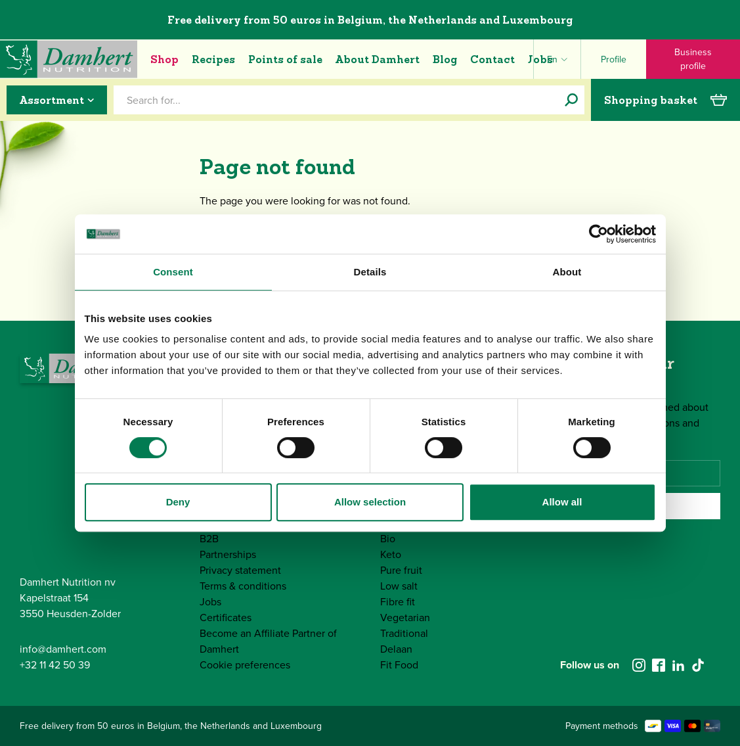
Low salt (399, 586)
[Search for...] (571, 99)
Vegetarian (405, 617)
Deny (178, 501)
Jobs (540, 59)
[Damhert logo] (68, 59)
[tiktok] (698, 665)
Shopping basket (665, 100)
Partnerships (228, 554)
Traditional (404, 633)
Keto (390, 554)
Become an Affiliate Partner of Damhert (268, 641)
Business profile (693, 59)
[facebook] (658, 665)
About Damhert (378, 59)
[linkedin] (678, 665)
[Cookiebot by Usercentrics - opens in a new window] (598, 234)
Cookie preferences (245, 664)
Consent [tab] (173, 271)
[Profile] (613, 59)
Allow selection (370, 501)
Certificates (225, 617)
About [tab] (567, 271)
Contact (492, 59)
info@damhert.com (63, 649)
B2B (209, 538)
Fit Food (399, 664)
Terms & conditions (243, 586)
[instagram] (638, 665)
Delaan (396, 649)
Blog (445, 59)
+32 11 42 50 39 (55, 664)
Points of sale (285, 59)
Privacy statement (240, 570)
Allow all (562, 501)
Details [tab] (370, 271)
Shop (164, 59)
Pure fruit (401, 570)
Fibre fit (397, 601)
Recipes (213, 59)
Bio (387, 538)
